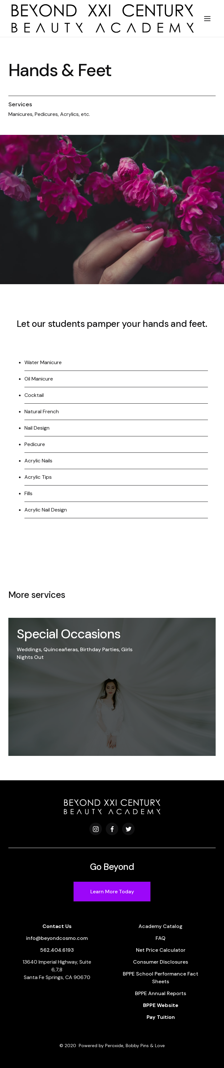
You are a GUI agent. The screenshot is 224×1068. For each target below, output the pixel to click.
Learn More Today (112, 891)
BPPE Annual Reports (160, 993)
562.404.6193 (57, 950)
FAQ (161, 938)
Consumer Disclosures (160, 962)
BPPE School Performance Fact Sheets (160, 977)
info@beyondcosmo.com (57, 938)
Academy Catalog (161, 926)
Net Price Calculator (160, 950)
